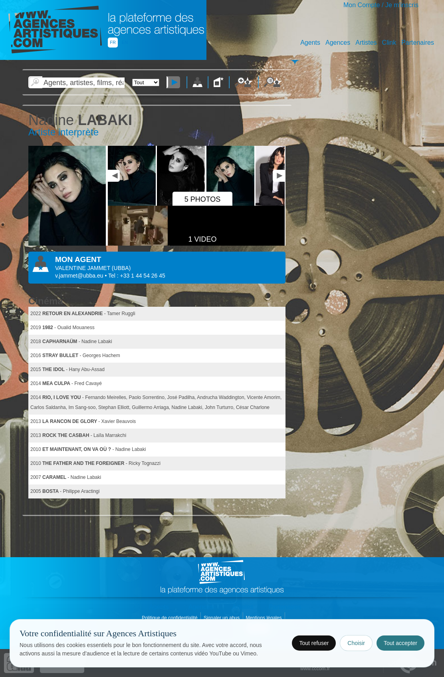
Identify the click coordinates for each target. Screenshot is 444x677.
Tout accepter (400, 643)
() (121, 268)
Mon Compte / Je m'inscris (380, 5)
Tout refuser (314, 643)
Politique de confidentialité (170, 618)
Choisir (356, 643)
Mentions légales (264, 618)
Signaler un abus (222, 618)
